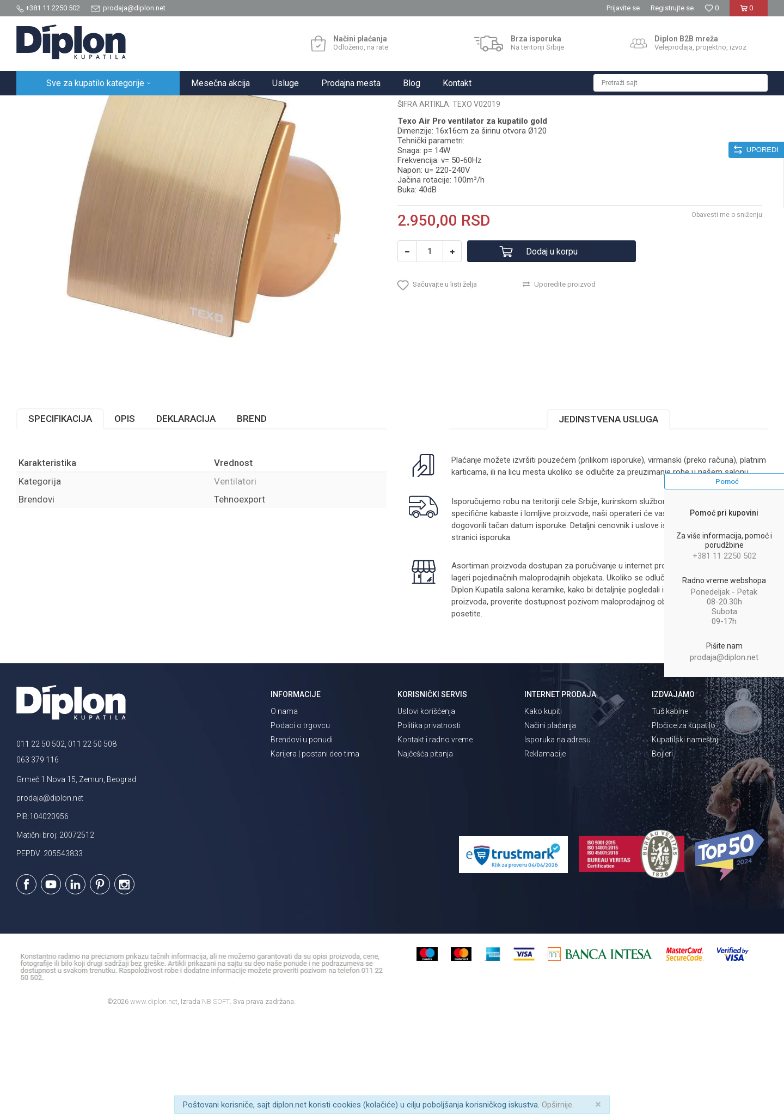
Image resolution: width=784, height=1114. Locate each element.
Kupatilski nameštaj (685, 835)
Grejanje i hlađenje (157, 107)
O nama (284, 806)
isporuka (495, 633)
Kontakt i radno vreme (435, 835)
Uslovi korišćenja (426, 806)
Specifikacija (60, 513)
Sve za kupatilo (96, 107)
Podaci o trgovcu (300, 820)
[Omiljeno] (712, 8)
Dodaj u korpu (552, 347)
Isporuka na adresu (557, 835)
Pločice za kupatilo (683, 820)
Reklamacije (545, 849)
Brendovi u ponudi (302, 835)
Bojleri (662, 849)
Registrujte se (672, 8)
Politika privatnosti (429, 820)
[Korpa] (748, 12)
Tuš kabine (670, 806)
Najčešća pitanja (425, 849)
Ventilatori (209, 107)
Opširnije (557, 1105)
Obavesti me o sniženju (726, 310)
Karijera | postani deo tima (315, 849)
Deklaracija (186, 513)
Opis (124, 513)
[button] (680, 83)
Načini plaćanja (550, 820)
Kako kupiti (543, 806)
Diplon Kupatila (40, 107)
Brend (252, 513)
